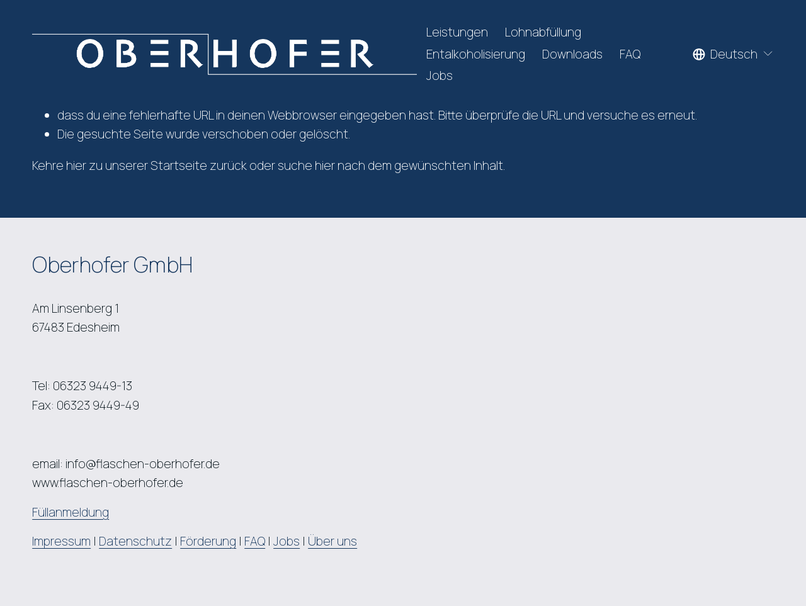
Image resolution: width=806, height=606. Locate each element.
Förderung (208, 541)
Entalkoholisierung (475, 54)
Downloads (572, 54)
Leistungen (457, 32)
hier (76, 165)
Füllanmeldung (70, 512)
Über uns (332, 541)
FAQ (630, 54)
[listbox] (733, 54)
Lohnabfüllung (543, 32)
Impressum (61, 541)
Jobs (439, 75)
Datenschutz (135, 541)
